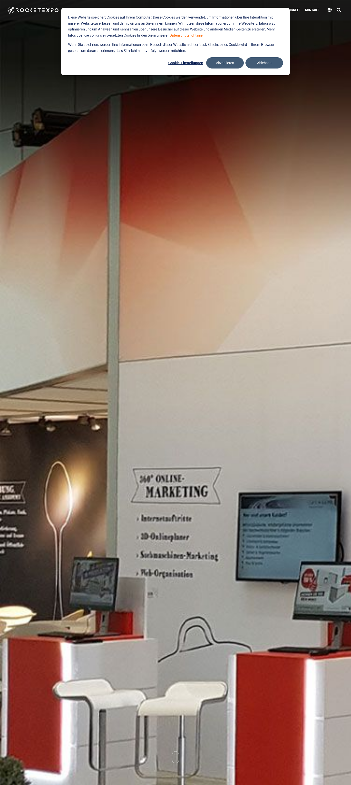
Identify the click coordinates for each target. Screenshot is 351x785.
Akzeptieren (225, 63)
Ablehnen (264, 63)
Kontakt (312, 10)
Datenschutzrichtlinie (186, 35)
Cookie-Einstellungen (185, 63)
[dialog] (175, 41)
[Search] (338, 10)
